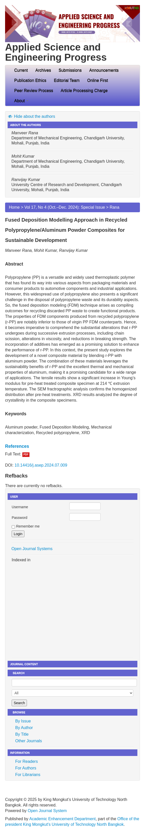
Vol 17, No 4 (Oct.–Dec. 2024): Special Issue (64, 207)
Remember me (28, 526)
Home (14, 207)
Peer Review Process (33, 90)
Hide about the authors (31, 116)
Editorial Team (66, 80)
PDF (25, 454)
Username (20, 507)
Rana (114, 207)
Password (19, 518)
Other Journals (28, 741)
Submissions (70, 70)
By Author (24, 728)
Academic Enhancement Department (62, 819)
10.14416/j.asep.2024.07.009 (40, 465)
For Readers (26, 761)
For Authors (25, 768)
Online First (97, 80)
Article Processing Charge (84, 90)
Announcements (104, 70)
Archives (43, 70)
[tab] (72, 446)
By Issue (23, 721)
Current (21, 70)
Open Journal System (47, 811)
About (21, 100)
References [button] (17, 446)
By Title (21, 734)
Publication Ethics (30, 80)
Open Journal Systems (32, 549)
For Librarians (27, 774)
